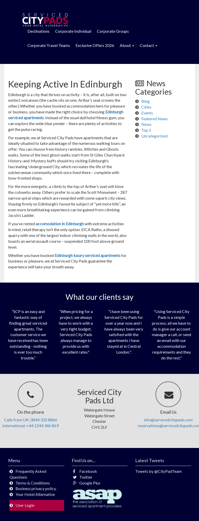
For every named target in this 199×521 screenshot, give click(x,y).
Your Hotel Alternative (35, 494)
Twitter (83, 477)
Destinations (38, 31)
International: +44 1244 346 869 (30, 425)
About (127, 45)
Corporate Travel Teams (48, 45)
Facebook (85, 471)
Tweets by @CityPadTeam (158, 471)
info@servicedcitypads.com (168, 419)
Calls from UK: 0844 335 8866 (30, 419)
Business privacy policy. (36, 488)
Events (147, 112)
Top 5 (146, 130)
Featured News (154, 118)
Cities (146, 107)
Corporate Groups (113, 31)
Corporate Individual (73, 31)
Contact (148, 45)
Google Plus (86, 482)
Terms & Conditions (33, 482)
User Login (25, 505)
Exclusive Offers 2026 (94, 45)
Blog (145, 101)
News (146, 124)
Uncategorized (154, 135)
